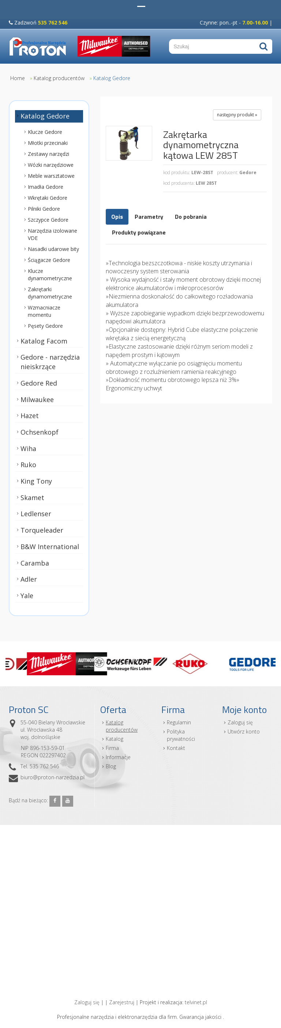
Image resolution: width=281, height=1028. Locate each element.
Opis (117, 216)
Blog (111, 766)
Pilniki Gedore (44, 208)
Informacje (118, 757)
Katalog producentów (59, 78)
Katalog (114, 738)
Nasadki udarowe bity (53, 248)
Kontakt (176, 747)
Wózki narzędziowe (51, 164)
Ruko (28, 464)
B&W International (49, 546)
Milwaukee (37, 399)
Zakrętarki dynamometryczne (50, 292)
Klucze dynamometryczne (50, 274)
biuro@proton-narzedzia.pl (52, 777)
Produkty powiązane (139, 232)
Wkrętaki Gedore (47, 197)
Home (17, 78)
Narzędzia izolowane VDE (52, 234)
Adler (28, 579)
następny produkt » (237, 115)
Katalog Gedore (111, 78)
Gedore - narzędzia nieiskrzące (50, 362)
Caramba (34, 562)
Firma (112, 747)
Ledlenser (35, 513)
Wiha (28, 448)
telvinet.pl (196, 1002)
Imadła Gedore (45, 186)
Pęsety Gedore (45, 325)
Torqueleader (41, 530)
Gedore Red (38, 383)
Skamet (32, 497)
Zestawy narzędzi (48, 153)
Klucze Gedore (45, 131)
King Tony (36, 481)
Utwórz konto (244, 731)
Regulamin (179, 722)
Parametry (149, 216)
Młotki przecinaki (48, 142)
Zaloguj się (240, 722)
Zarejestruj (121, 1002)
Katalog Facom (43, 340)
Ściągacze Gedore (49, 259)
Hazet (29, 415)
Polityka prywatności (181, 735)
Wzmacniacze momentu (44, 311)
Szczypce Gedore (48, 219)
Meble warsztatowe (51, 175)
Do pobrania (191, 216)
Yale (26, 595)
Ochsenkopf (39, 432)
